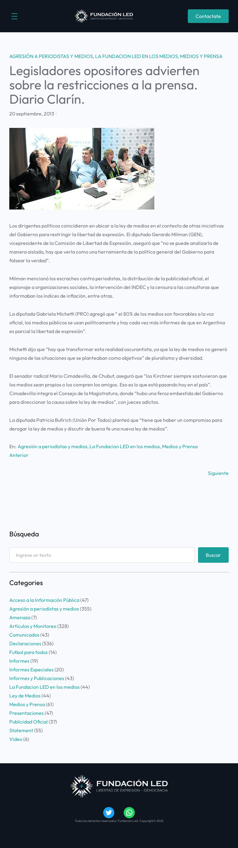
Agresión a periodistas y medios (51, 56)
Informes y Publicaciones (36, 678)
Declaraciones (25, 643)
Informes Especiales (31, 669)
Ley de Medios (25, 695)
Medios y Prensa (201, 56)
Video (15, 739)
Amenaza (19, 617)
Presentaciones (26, 713)
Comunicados (24, 635)
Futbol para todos (28, 652)
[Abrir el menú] (14, 16)
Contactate (208, 16)
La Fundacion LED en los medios (136, 56)
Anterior (19, 455)
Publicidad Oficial (28, 722)
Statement (21, 730)
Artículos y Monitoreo (32, 626)
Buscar (213, 555)
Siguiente (218, 473)
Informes (19, 661)
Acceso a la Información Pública (44, 600)
